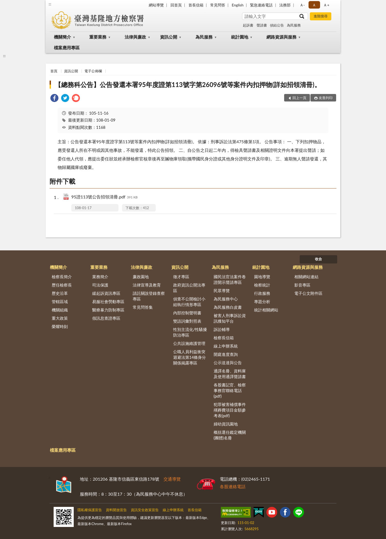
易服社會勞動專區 (108, 301)
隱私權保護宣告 (89, 510)
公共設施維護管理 (189, 343)
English (238, 5)
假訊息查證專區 (106, 318)
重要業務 (97, 36)
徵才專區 (181, 276)
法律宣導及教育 (147, 284)
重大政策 (60, 318)
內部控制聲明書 (187, 312)
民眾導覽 (222, 290)
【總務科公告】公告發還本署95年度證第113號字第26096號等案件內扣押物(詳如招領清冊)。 (188, 84)
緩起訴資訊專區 (106, 293)
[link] (54, 98)
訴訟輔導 (222, 329)
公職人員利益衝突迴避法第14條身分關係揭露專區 (189, 357)
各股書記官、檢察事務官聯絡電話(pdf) (230, 390)
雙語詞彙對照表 (187, 321)
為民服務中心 (226, 298)
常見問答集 (143, 307)
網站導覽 (156, 5)
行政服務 (262, 293)
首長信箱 (195, 5)
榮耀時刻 (60, 326)
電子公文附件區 (308, 293)
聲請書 (262, 25)
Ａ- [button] (302, 5)
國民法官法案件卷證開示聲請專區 (230, 279)
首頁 (53, 71)
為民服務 (294, 25)
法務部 (285, 5)
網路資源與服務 (281, 36)
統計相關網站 (266, 309)
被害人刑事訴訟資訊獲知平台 (230, 318)
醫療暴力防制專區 (108, 309)
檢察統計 (262, 284)
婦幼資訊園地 (226, 423)
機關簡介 (62, 36)
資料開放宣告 (116, 510)
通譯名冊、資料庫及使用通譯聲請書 (230, 373)
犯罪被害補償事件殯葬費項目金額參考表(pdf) (230, 410)
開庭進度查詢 (226, 354)
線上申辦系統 (226, 346)
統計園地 (239, 36)
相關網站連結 (306, 276)
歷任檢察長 (62, 284)
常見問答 (217, 5)
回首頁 (176, 5)
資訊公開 (168, 36)
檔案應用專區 (67, 47)
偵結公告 (277, 25)
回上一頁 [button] (299, 98)
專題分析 (262, 301)
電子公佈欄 (93, 71)
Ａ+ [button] (326, 5)
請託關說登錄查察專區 (149, 296)
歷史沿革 (60, 293)
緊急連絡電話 (261, 5)
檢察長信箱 (224, 337)
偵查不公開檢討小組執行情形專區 (189, 301)
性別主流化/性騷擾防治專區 (190, 332)
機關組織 (60, 309)
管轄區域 (60, 301)
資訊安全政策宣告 (145, 510)
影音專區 (302, 284)
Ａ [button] (314, 5)
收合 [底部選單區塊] (318, 259)
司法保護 (100, 284)
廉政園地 (141, 276)
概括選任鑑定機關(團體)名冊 (230, 435)
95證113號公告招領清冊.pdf (104, 197)
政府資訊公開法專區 (189, 287)
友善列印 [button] (326, 98)
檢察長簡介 (62, 276)
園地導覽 (262, 276)
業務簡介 (100, 276)
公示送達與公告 (228, 362)
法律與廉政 (135, 36)
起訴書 (248, 25)
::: (50, 4)
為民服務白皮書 (228, 307)
